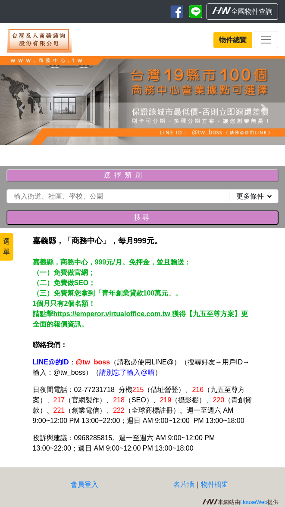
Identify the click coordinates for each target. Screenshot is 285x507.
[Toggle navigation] (266, 39)
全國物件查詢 (242, 11)
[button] (21, 107)
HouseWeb (253, 502)
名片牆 (183, 484)
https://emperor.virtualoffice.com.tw (112, 313)
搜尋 (142, 217)
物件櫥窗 (215, 484)
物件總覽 (233, 40)
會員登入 (84, 484)
